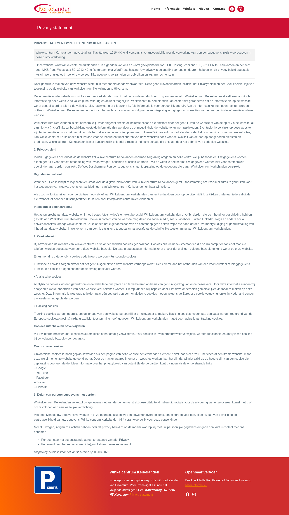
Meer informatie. (196, 485)
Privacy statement (141, 494)
